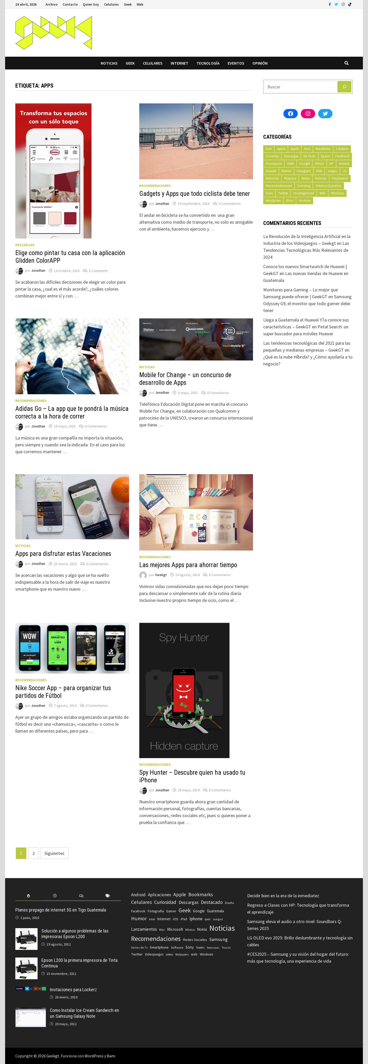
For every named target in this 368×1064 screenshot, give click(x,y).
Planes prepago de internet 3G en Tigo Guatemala (60, 910)
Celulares (111, 4)
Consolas (272, 156)
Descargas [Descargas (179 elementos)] (189, 902)
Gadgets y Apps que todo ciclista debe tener (194, 193)
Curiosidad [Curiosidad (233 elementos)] (165, 902)
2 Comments (98, 270)
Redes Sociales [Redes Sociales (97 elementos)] (195, 939)
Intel (319, 171)
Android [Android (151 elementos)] (138, 895)
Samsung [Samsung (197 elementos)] (218, 939)
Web (140, 4)
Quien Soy (91, 4)
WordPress (94, 1055)
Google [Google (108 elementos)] (199, 910)
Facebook (342, 156)
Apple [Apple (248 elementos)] (179, 894)
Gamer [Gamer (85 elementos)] (171, 911)
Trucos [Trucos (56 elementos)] (226, 947)
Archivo (51, 4)
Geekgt (161, 574)
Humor (286, 171)
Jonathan (38, 270)
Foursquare (274, 163)
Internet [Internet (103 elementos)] (164, 918)
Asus (307, 149)
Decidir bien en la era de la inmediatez (283, 896)
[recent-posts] (55, 896)
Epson (325, 156)
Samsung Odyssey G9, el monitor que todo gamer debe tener (307, 303)
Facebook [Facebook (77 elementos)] (138, 911)
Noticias (109, 63)
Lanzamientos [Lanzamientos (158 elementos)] (144, 929)
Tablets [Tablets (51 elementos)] (200, 947)
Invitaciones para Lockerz (73, 989)
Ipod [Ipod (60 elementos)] (207, 919)
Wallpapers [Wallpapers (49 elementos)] (182, 954)
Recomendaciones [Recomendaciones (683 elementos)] (156, 939)
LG (345, 171)
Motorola (272, 178)
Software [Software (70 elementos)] (177, 947)
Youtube (304, 200)
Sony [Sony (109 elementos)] (190, 947)
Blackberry (323, 149)
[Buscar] (344, 86)
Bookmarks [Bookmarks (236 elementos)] (200, 894)
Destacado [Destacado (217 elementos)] (212, 902)
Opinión (260, 63)
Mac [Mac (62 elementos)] (162, 929)
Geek (128, 4)
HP (331, 163)
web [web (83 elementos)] (194, 954)
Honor (319, 163)
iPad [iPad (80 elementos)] (184, 919)
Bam (111, 1055)
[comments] (81, 896)
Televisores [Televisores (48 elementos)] (213, 947)
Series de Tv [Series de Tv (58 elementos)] (139, 947)
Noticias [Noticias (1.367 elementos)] (222, 928)
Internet (179, 63)
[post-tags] (108, 896)
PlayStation (340, 178)
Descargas (24, 245)
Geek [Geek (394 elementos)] (185, 910)
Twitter (283, 193)
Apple (281, 149)
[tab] (28, 896)
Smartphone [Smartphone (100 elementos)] (159, 947)
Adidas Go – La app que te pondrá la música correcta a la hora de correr (72, 412)
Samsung (303, 186)
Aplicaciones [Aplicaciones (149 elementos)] (159, 895)
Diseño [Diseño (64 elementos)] (229, 903)
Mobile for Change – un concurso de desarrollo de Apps (185, 378)
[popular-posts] (28, 896)
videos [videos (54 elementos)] (169, 954)
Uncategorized (303, 193)
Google (304, 163)
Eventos (236, 63)
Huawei (344, 163)
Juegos (332, 171)
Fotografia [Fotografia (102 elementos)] (155, 910)
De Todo (310, 156)
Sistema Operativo (328, 186)
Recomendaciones (155, 185)
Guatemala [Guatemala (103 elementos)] (215, 910)
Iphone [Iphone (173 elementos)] (195, 919)
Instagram (304, 171)
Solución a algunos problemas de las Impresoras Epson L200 (75, 933)
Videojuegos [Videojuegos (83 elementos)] (154, 954)
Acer (269, 149)
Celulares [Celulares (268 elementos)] (141, 902)
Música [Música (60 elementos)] (190, 929)
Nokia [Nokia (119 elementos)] (202, 929)
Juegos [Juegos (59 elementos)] (218, 919)
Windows (337, 193)
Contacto (70, 4)
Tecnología (208, 63)
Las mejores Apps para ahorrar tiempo (188, 565)
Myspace (290, 178)
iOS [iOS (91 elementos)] (175, 919)
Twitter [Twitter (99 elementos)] (137, 954)
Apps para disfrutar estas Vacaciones (63, 553)
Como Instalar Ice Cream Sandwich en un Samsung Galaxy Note (84, 1013)
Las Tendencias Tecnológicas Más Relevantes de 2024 (306, 250)
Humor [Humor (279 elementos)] (139, 918)
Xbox (289, 200)
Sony (269, 193)
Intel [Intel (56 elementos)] (152, 919)
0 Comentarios (229, 203)
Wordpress (273, 200)
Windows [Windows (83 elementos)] (206, 954)
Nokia (306, 178)
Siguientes (54, 853)
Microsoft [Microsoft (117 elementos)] (175, 929)
